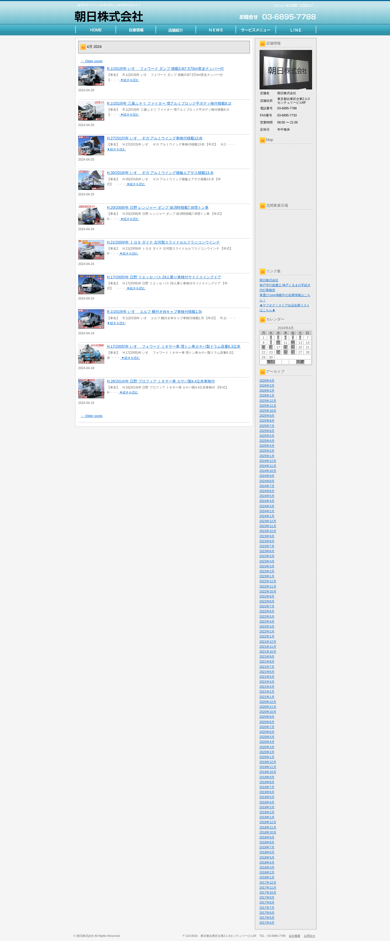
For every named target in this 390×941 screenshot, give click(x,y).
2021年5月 (267, 677)
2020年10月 (268, 712)
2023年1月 (267, 576)
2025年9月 (267, 416)
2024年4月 (267, 501)
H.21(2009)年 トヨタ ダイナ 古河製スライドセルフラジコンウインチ (163, 242)
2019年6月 (267, 792)
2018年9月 (267, 837)
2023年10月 (268, 531)
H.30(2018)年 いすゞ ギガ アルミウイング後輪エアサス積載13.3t (160, 173)
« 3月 (271, 362)
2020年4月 (267, 742)
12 (293, 343)
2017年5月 (267, 918)
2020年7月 (267, 727)
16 (271, 347)
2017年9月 (267, 897)
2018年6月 (267, 852)
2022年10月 (268, 591)
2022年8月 (267, 601)
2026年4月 (267, 380)
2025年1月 (267, 456)
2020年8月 (267, 722)
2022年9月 (267, 596)
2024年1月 (267, 516)
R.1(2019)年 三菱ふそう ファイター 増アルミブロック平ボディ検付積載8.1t (169, 103)
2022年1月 (267, 636)
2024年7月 (267, 486)
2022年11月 (268, 586)
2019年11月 (268, 767)
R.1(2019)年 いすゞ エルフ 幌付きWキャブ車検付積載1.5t (154, 311)
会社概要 (291, 5)
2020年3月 (267, 747)
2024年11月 (268, 466)
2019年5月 (267, 797)
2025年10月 (268, 411)
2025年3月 (267, 446)
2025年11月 (268, 406)
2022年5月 (267, 616)
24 (278, 352)
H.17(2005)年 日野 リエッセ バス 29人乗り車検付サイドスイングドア (164, 277)
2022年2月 (267, 631)
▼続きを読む (129, 80)
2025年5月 (267, 436)
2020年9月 (267, 717)
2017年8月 (267, 902)
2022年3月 (267, 626)
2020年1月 (267, 757)
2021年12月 (268, 642)
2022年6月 (267, 611)
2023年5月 (267, 556)
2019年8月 (267, 782)
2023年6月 (267, 551)
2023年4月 (267, 561)
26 (293, 352)
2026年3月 (267, 385)
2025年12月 (268, 401)
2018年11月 (268, 827)
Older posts (91, 61)
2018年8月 (267, 842)
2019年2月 (267, 812)
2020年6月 (267, 732)
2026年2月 (267, 390)
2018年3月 (267, 867)
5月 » (300, 362)
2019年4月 (267, 802)
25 (285, 352)
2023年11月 (268, 526)
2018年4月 (267, 862)
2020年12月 (268, 702)
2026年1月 (267, 395)
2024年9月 (267, 476)
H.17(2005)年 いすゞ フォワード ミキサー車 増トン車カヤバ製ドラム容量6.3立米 (173, 346)
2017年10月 (268, 892)
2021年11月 (268, 647)
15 (263, 347)
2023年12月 (268, 521)
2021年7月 (267, 667)
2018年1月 (267, 877)
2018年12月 (268, 822)
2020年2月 (267, 752)
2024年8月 (267, 481)
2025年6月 (267, 431)
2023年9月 (267, 536)
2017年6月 (267, 913)
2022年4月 (267, 621)
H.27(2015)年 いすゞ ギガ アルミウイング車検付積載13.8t (154, 138)
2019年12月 (268, 762)
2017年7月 (267, 908)
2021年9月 (267, 656)
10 (278, 343)
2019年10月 (268, 772)
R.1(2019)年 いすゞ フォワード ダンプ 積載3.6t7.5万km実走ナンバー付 (165, 68)
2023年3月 (267, 566)
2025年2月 (267, 451)
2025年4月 (267, 441)
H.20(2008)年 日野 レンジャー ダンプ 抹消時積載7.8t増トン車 (158, 207)
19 (293, 347)
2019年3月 (267, 807)
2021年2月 (267, 692)
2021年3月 (267, 687)
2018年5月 (267, 857)
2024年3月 (267, 506)
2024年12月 (268, 461)
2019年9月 (267, 777)
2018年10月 (268, 832)
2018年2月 (267, 872)
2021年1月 (267, 697)
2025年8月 (267, 420)
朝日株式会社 (269, 280)
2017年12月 (268, 882)
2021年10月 (268, 651)
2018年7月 (267, 847)
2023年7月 (267, 546)
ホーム (279, 5)
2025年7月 (267, 426)
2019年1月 (267, 817)
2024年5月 (267, 496)
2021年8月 (267, 661)
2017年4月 (267, 923)
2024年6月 (267, 491)
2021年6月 (267, 672)
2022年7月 (267, 606)
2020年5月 (267, 737)
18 (285, 347)
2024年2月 (267, 511)
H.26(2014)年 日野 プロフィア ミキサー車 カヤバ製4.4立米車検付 (161, 381)
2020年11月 (268, 707)
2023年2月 (267, 571)
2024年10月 (268, 471)
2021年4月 (267, 682)
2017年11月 (268, 887)
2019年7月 (267, 787)
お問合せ (306, 5)
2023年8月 (267, 541)
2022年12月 (268, 581)
